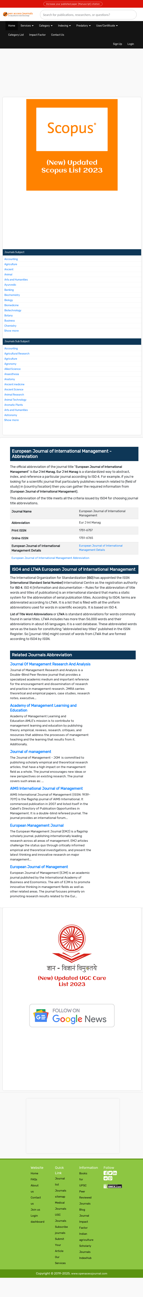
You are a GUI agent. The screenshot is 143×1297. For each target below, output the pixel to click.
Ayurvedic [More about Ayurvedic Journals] (10, 284)
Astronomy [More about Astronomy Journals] (10, 415)
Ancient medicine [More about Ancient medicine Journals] (14, 384)
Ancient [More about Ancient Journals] (8, 269)
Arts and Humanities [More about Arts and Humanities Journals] (16, 279)
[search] (88, 14)
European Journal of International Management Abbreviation (50, 558)
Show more (11, 330)
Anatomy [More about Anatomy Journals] (9, 379)
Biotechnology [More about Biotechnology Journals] (12, 310)
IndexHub (85, 1258)
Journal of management (30, 751)
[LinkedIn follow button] (115, 1173)
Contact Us (57, 34)
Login (130, 44)
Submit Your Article (59, 1245)
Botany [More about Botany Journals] (8, 315)
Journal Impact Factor (84, 1221)
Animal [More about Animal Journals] (8, 274)
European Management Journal (37, 825)
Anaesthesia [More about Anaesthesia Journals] (11, 374)
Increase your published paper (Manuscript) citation (73, 4)
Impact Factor (37, 34)
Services (26, 25)
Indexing (63, 25)
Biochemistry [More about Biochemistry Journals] (12, 295)
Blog (82, 1209)
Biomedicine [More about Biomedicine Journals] (11, 305)
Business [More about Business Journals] (9, 320)
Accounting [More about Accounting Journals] (11, 259)
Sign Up (117, 44)
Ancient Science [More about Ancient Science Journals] (13, 389)
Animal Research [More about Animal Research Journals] (14, 394)
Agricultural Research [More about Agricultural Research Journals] (17, 353)
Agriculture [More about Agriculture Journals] (10, 264)
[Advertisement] (49, 74)
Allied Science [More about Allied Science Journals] (12, 369)
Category (44, 25)
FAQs (34, 1179)
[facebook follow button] (106, 1173)
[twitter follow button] (110, 1173)
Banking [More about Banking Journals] (9, 290)
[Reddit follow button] (106, 1179)
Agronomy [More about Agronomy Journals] (10, 363)
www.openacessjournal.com (89, 1273)
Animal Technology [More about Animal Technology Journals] (15, 399)
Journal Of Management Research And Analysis (50, 664)
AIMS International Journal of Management (46, 788)
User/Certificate (105, 25)
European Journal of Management (39, 867)
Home (11, 25)
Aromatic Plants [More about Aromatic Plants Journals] (13, 405)
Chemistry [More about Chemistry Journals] (10, 325)
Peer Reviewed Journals (85, 1197)
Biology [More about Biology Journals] (8, 300)
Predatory (82, 25)
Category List (16, 34)
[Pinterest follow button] (110, 1179)
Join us (35, 1209)
